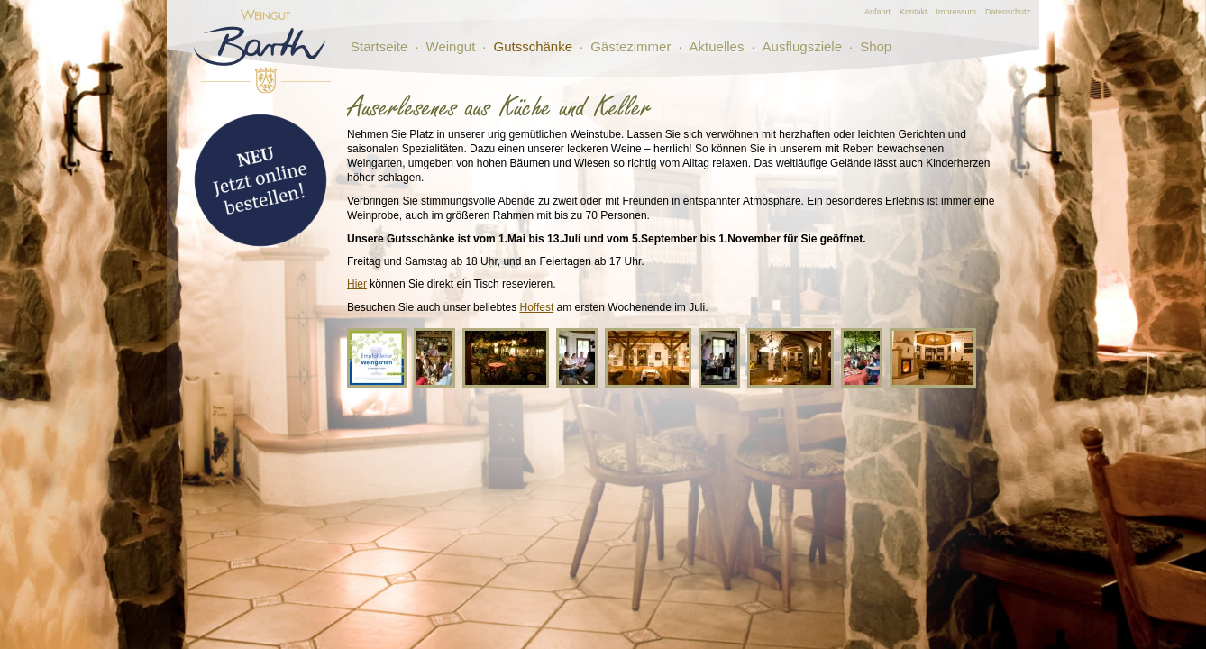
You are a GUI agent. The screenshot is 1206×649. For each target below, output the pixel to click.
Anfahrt (877, 11)
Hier (357, 284)
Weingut (451, 46)
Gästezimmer (630, 46)
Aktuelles (717, 46)
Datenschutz (1007, 11)
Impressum (956, 11)
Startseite (379, 46)
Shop (875, 46)
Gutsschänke (532, 46)
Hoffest (536, 307)
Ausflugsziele (802, 46)
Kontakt (913, 11)
